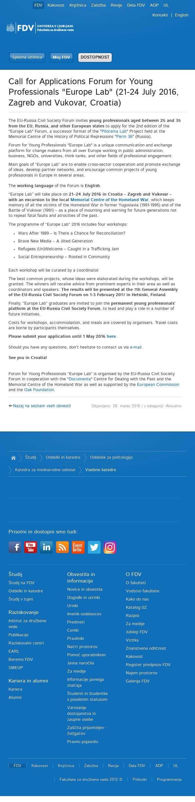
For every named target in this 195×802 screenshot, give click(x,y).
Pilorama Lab (114, 131)
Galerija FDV (138, 681)
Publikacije (19, 635)
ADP (154, 5)
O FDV (133, 574)
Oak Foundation (39, 390)
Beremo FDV (21, 660)
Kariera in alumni (28, 680)
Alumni (15, 698)
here (111, 336)
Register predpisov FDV (148, 665)
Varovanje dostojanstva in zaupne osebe (81, 714)
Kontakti (160, 15)
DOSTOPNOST (95, 57)
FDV (38, 5)
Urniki (72, 606)
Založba (98, 5)
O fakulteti (136, 583)
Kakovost (56, 5)
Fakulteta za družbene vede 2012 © (91, 779)
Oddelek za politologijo (111, 457)
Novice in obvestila (85, 589)
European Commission (158, 385)
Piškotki (140, 779)
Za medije (76, 671)
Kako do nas (137, 599)
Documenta (80, 379)
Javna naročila (80, 663)
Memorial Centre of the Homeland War (109, 200)
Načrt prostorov (82, 647)
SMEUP (16, 668)
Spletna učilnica (27, 57)
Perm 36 (124, 137)
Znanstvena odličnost (146, 648)
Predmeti (76, 622)
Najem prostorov (141, 673)
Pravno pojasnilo (82, 742)
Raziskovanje (24, 612)
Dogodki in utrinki (83, 598)
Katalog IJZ (136, 607)
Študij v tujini (21, 599)
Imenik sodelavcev (84, 614)
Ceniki (73, 630)
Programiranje (169, 779)
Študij (30, 457)
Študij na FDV (22, 583)
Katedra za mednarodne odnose (45, 470)
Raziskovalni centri (26, 643)
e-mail (136, 347)
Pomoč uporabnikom (86, 655)
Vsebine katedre (100, 470)
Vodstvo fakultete (142, 591)
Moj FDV (61, 57)
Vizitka (132, 640)
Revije (116, 5)
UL (166, 5)
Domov (14, 457)
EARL (14, 651)
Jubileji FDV (137, 632)
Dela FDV (136, 5)
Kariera (15, 689)
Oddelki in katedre (63, 457)
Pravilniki (75, 639)
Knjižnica (77, 5)
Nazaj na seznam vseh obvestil (42, 406)
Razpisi (132, 616)
